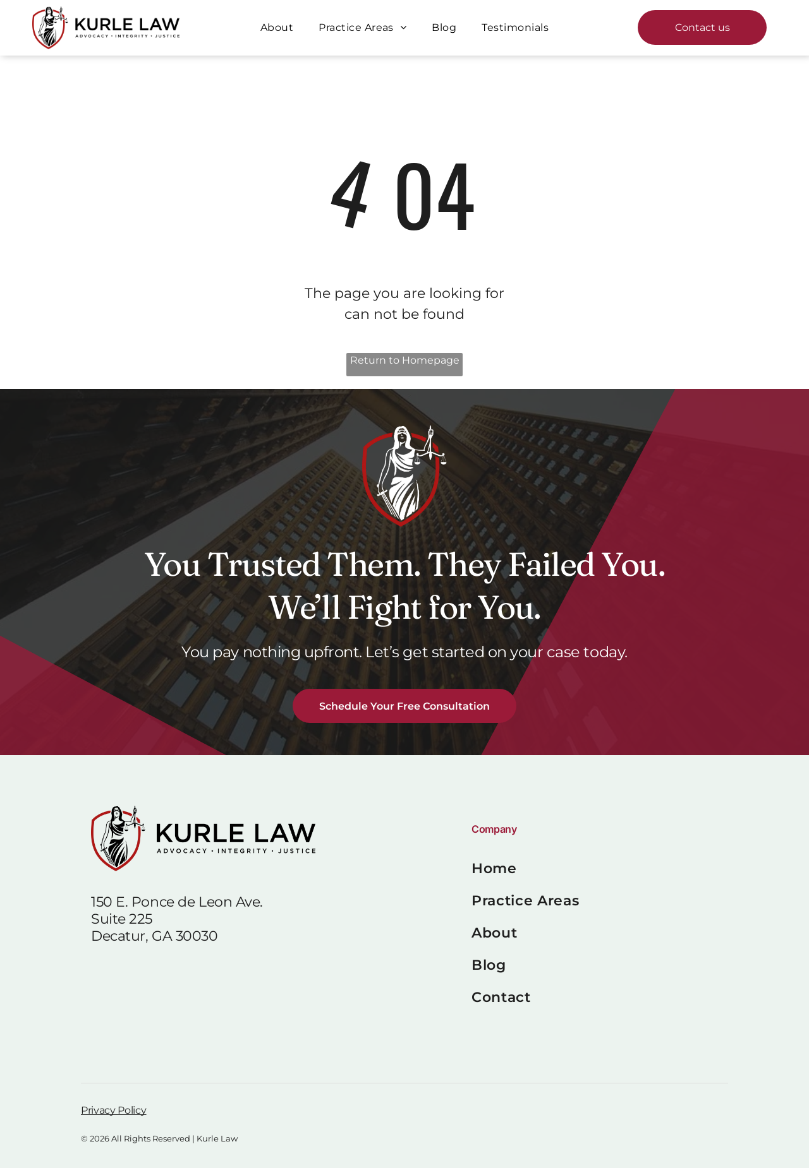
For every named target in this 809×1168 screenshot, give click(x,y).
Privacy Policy (114, 1110)
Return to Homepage (404, 360)
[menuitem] (277, 27)
